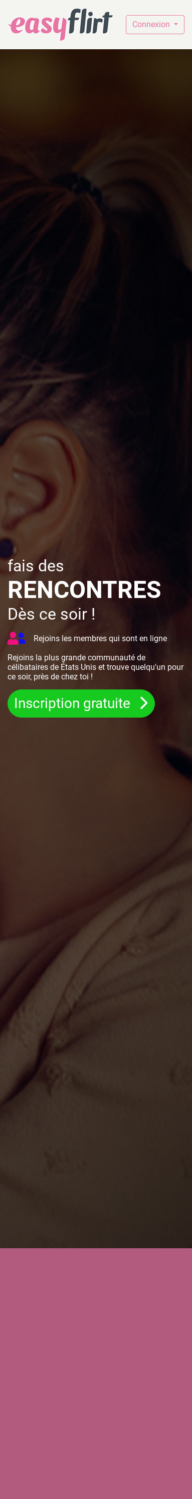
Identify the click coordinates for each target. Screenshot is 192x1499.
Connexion (152, 24)
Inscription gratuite (74, 703)
